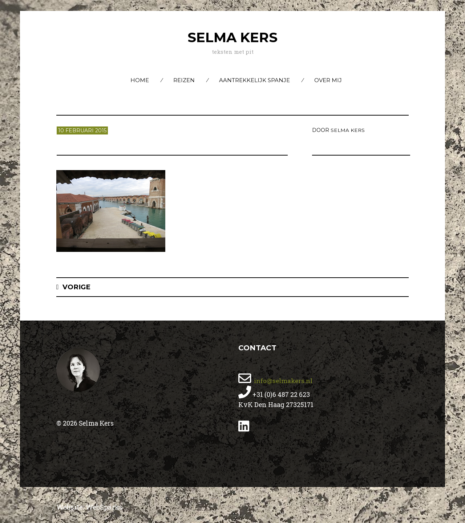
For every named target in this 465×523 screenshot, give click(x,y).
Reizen (184, 80)
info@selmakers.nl (283, 380)
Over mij (328, 80)
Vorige (77, 287)
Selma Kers (232, 37)
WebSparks (106, 506)
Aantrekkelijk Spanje (254, 80)
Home (139, 80)
